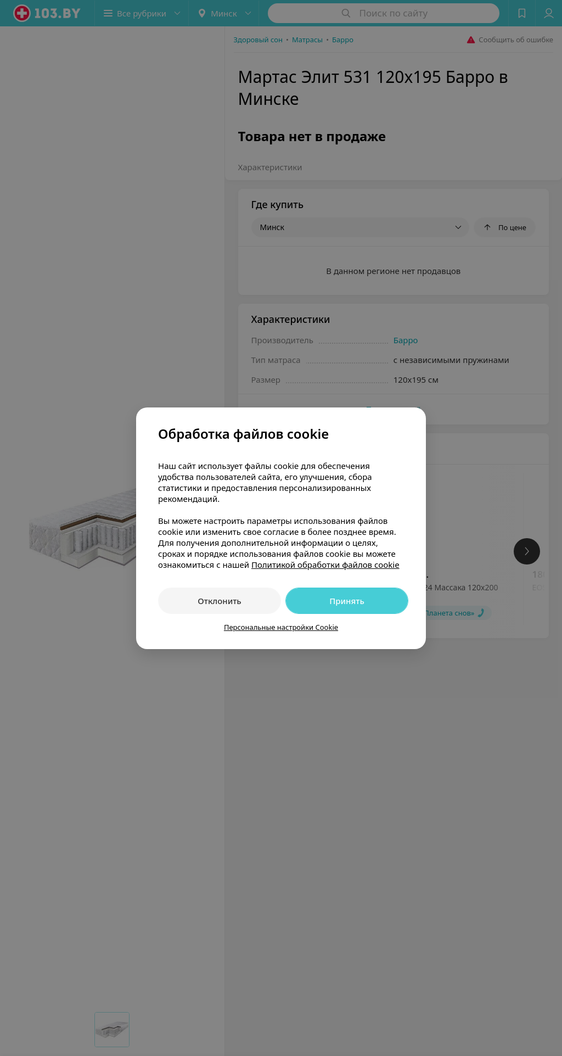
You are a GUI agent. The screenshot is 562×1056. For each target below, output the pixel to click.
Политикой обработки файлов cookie (325, 564)
